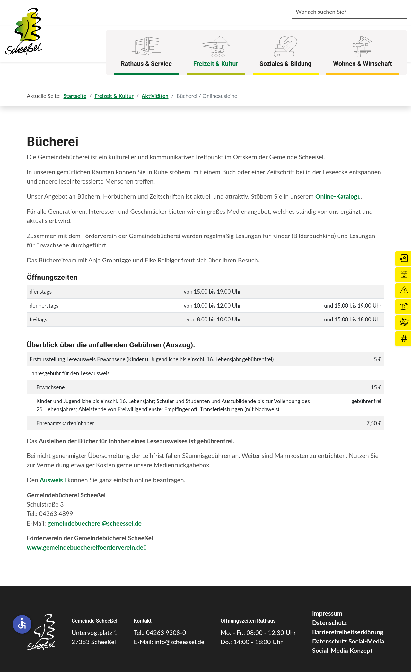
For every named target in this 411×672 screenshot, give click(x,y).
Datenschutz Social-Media (348, 641)
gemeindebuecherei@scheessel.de (95, 523)
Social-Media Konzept (342, 650)
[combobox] (340, 12)
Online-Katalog (336, 196)
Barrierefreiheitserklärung (347, 631)
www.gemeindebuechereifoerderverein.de (85, 547)
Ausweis (51, 480)
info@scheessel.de (179, 641)
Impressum (327, 613)
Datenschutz (329, 622)
